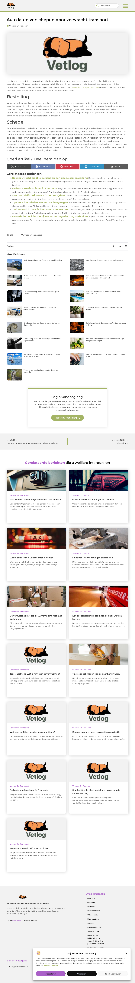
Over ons (91, 898)
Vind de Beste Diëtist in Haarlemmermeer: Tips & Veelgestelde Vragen (106, 340)
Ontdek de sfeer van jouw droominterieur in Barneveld (41, 324)
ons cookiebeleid (51, 966)
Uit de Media (92, 915)
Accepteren (51, 974)
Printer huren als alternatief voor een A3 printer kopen (43, 277)
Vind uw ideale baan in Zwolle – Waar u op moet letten (105, 355)
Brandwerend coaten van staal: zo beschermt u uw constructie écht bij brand (105, 277)
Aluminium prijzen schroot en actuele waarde (104, 260)
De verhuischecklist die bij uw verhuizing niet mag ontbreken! (50, 216)
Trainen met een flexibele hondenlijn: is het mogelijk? (41, 371)
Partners (91, 907)
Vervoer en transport (18, 26)
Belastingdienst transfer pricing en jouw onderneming (40, 308)
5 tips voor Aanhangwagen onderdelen (92, 557)
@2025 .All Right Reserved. (22, 920)
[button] (126, 953)
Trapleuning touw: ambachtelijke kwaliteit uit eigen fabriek (42, 340)
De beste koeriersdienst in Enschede (34, 188)
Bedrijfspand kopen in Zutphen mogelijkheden (43, 260)
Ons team (91, 902)
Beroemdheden (93, 911)
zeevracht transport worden (85, 87)
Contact (90, 923)
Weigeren (81, 974)
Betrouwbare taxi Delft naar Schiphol (29, 848)
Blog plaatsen (93, 919)
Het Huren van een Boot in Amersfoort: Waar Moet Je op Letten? (42, 355)
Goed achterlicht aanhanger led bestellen (93, 499)
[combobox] (107, 6)
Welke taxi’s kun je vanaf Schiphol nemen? (32, 557)
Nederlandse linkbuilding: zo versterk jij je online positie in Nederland (95, 939)
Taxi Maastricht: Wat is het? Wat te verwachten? (41, 209)
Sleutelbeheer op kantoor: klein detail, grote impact (41, 293)
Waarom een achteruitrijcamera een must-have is (35, 499)
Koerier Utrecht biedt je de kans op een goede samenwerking (50, 178)
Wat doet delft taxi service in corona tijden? (38, 195)
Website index (93, 931)
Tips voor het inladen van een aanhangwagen (40, 202)
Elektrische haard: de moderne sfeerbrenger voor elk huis (106, 324)
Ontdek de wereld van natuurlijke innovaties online (104, 308)
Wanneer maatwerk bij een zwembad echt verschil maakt (103, 293)
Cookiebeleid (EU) (94, 927)
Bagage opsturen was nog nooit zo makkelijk (96, 732)
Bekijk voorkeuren (112, 974)
